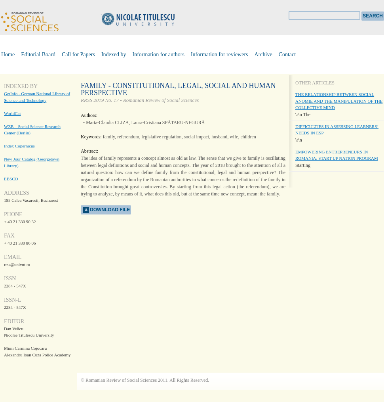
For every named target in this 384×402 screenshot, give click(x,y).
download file (110, 209)
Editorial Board (38, 54)
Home (8, 54)
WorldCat (12, 113)
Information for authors (158, 54)
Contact (287, 54)
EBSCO (11, 178)
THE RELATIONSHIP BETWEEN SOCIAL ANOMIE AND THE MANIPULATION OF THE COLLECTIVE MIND (339, 101)
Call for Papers (78, 54)
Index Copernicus (19, 146)
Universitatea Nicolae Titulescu (150, 20)
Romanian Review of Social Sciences (29, 20)
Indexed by (113, 54)
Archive (263, 54)
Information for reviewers (219, 54)
